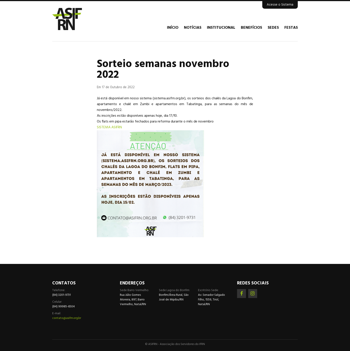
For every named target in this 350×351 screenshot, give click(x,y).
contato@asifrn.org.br (66, 318)
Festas (291, 28)
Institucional (221, 28)
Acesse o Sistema (280, 4)
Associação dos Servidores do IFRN (79, 19)
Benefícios (251, 28)
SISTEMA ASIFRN (109, 127)
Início (172, 28)
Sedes (273, 28)
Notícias (192, 28)
